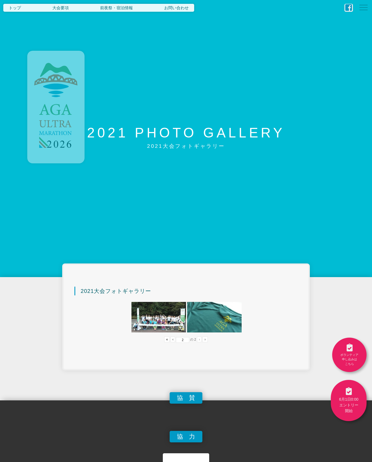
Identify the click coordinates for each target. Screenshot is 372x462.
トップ (15, 7)
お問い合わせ (176, 7)
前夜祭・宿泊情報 (116, 7)
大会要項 (60, 7)
